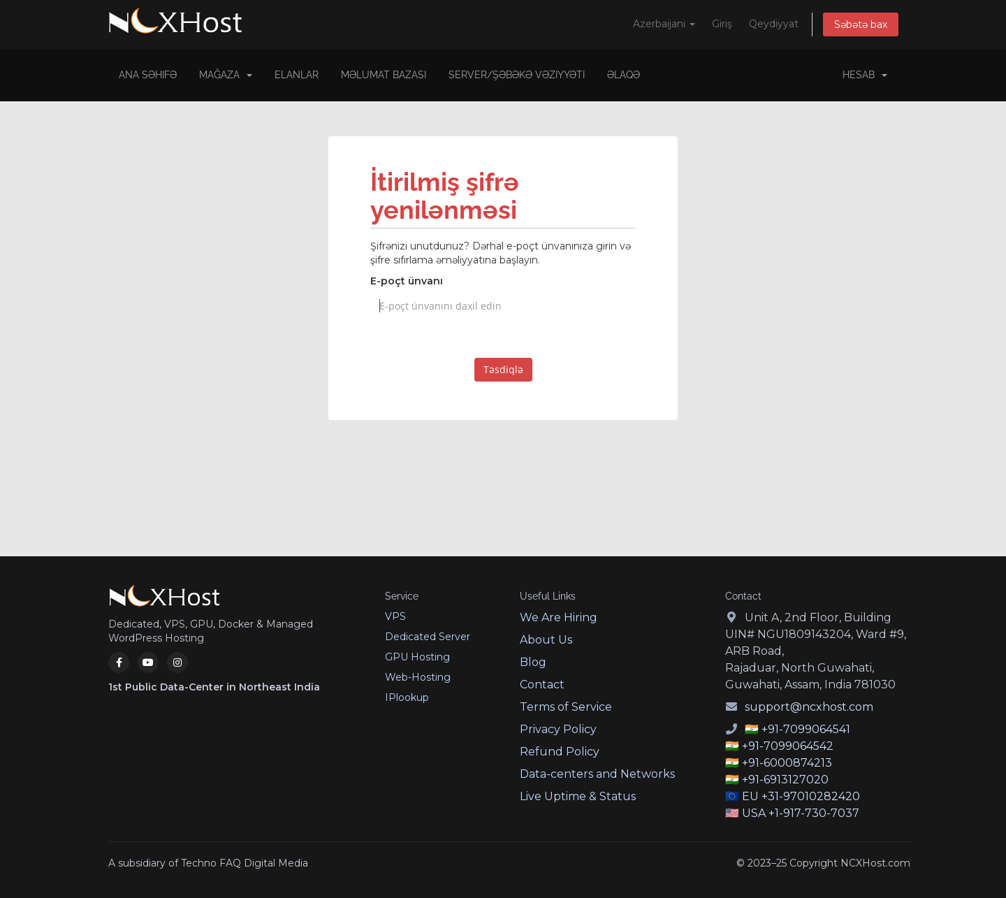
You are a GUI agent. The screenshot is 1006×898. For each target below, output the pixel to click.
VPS (395, 616)
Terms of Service (566, 707)
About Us (546, 639)
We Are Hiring (558, 617)
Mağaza (225, 74)
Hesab (865, 74)
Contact (542, 684)
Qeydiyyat (774, 23)
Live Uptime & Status (578, 796)
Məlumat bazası (383, 74)
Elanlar (297, 74)
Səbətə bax (860, 24)
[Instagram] (177, 662)
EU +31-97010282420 (801, 796)
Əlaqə (623, 74)
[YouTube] (148, 662)
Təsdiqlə (503, 369)
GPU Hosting (417, 657)
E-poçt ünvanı (406, 281)
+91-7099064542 (787, 746)
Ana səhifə (148, 74)
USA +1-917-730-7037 (800, 813)
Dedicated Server (427, 636)
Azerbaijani (664, 23)
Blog (533, 662)
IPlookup (407, 697)
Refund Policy (559, 751)
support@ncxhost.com (809, 707)
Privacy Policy (558, 729)
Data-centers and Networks (597, 774)
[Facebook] (118, 662)
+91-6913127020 (785, 779)
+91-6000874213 (787, 762)
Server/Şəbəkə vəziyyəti (517, 74)
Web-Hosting (418, 677)
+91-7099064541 (805, 729)
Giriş (722, 23)
